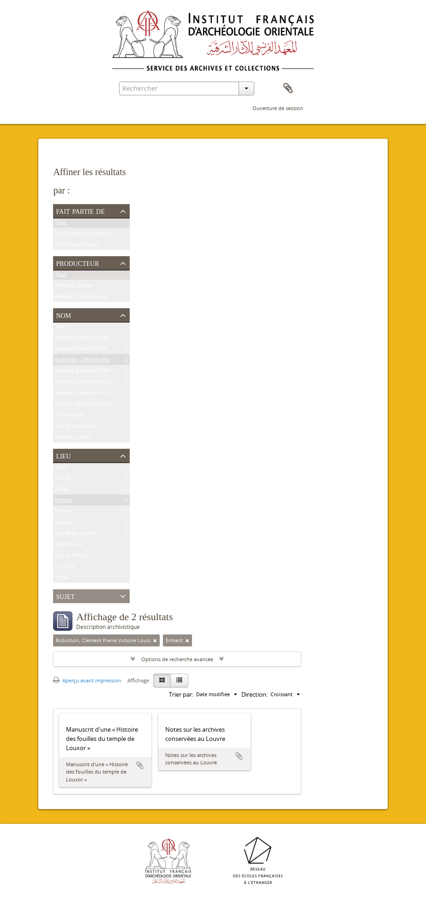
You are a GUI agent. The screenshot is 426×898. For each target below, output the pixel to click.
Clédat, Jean (69, 416)
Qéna (61, 578)
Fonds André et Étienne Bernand (93, 234)
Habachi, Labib (72, 438)
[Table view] (179, 680)
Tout (60, 223)
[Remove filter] (155, 640)
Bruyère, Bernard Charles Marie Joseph (100, 372)
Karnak (63, 479)
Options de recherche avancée (177, 659)
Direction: (254, 694)
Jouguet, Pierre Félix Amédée (89, 349)
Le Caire (64, 567)
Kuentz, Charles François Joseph (93, 383)
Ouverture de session (277, 108)
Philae (62, 512)
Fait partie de (80, 210)
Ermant (63, 501)
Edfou (62, 490)
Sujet (65, 596)
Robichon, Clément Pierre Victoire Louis (102, 361)
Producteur (77, 263)
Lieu (63, 455)
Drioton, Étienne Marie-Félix (88, 405)
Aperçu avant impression (87, 680)
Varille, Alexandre (75, 427)
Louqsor (65, 523)
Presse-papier (288, 88)
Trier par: (181, 694)
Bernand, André (73, 286)
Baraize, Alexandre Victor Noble (92, 394)
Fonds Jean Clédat (76, 245)
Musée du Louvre (75, 534)
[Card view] (162, 680)
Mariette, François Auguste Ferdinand (99, 338)
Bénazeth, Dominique (81, 297)
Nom (63, 315)
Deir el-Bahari (71, 556)
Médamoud (69, 545)
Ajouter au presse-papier (139, 765)
